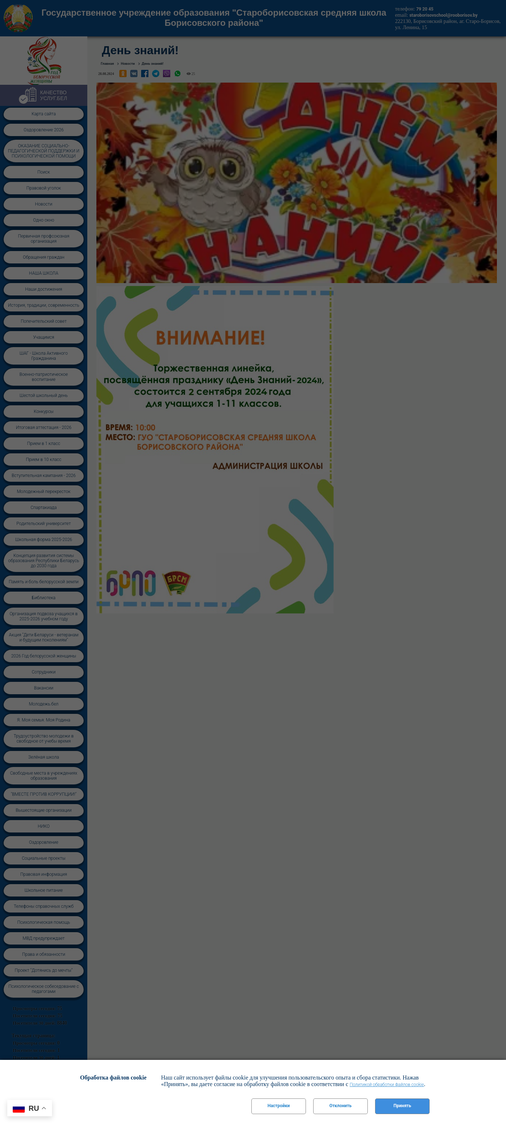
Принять (402, 1105)
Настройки (278, 1105)
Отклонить (340, 1105)
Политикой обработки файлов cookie (387, 1084)
